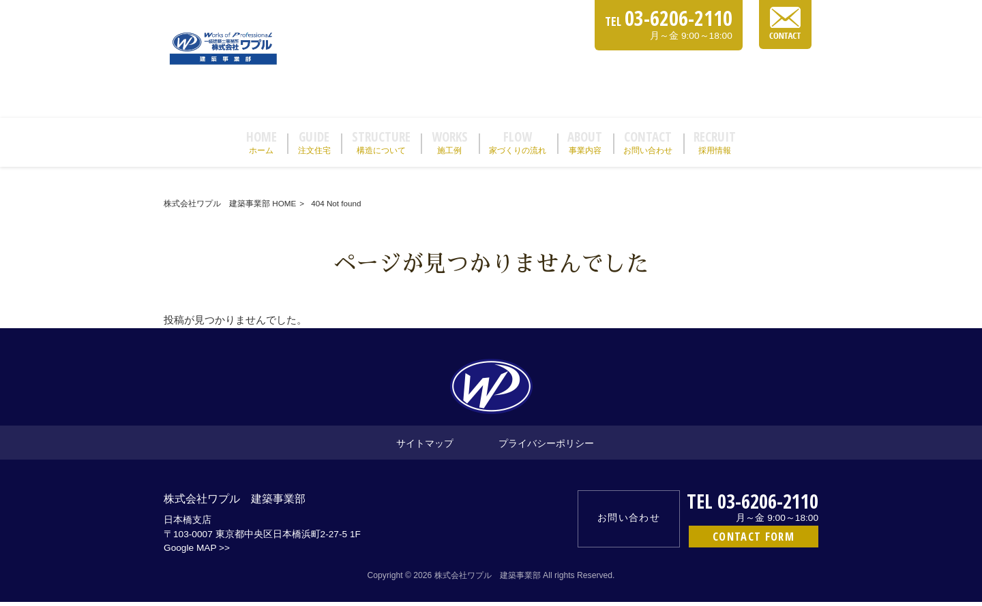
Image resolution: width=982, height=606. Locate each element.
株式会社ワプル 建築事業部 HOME (230, 207)
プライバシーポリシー (546, 447)
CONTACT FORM (753, 540)
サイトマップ (424, 447)
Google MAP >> (197, 552)
